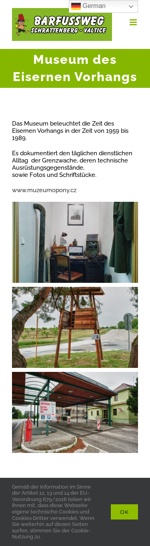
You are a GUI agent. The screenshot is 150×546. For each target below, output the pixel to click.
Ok (124, 512)
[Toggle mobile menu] (134, 22)
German (88, 6)
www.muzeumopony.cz (44, 190)
